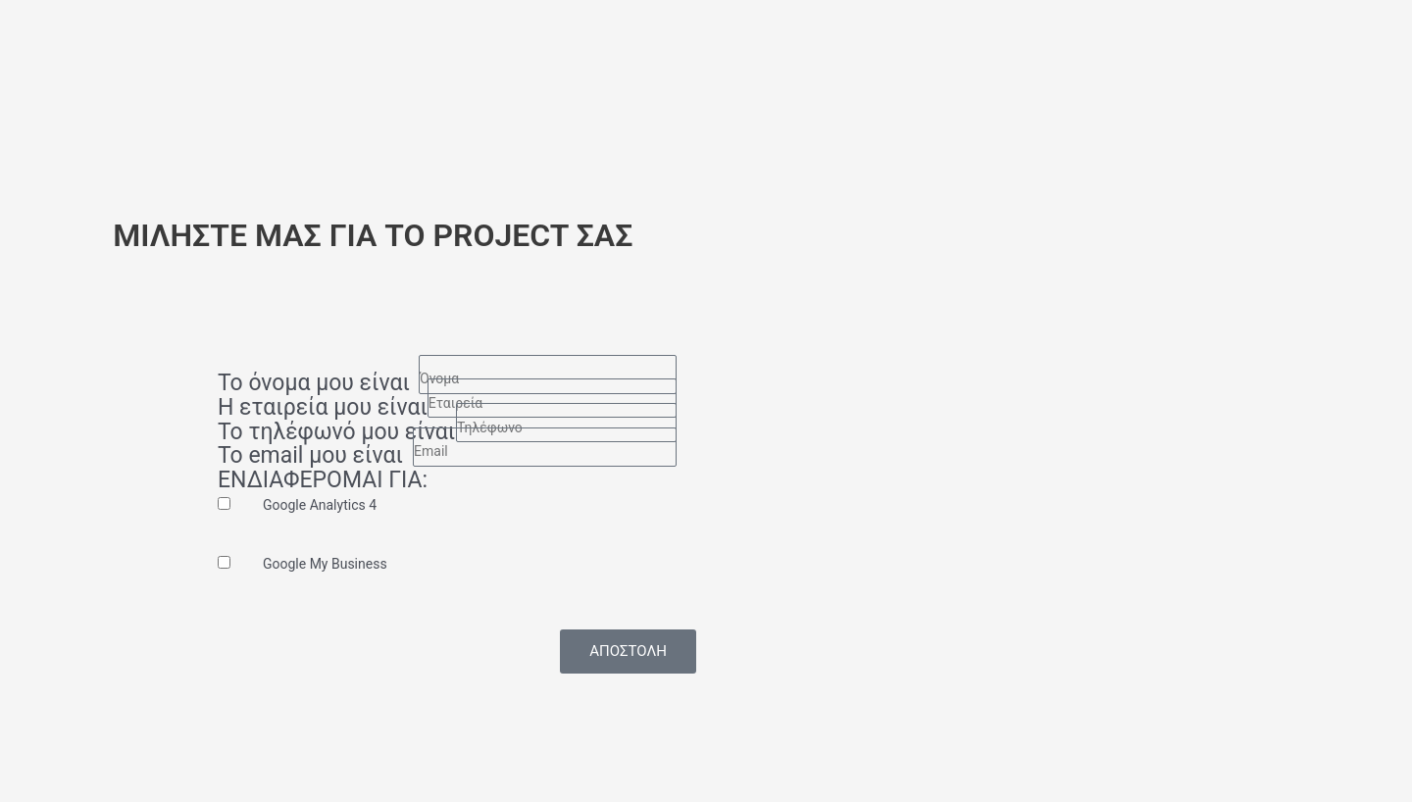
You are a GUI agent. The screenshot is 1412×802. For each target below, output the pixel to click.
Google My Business (325, 564)
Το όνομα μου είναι (314, 384)
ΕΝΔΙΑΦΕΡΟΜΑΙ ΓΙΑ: (323, 481)
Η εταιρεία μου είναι (323, 408)
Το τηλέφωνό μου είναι (336, 433)
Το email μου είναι (310, 456)
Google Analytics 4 (320, 505)
